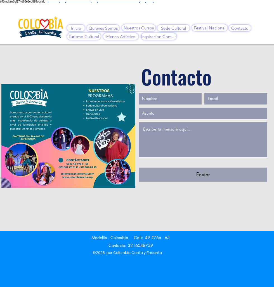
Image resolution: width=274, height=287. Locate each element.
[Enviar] (203, 175)
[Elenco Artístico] (120, 36)
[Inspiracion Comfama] (158, 36)
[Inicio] (76, 28)
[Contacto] (240, 28)
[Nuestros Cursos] (138, 27)
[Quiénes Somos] (103, 28)
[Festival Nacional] (209, 27)
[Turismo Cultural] (84, 36)
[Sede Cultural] (173, 28)
